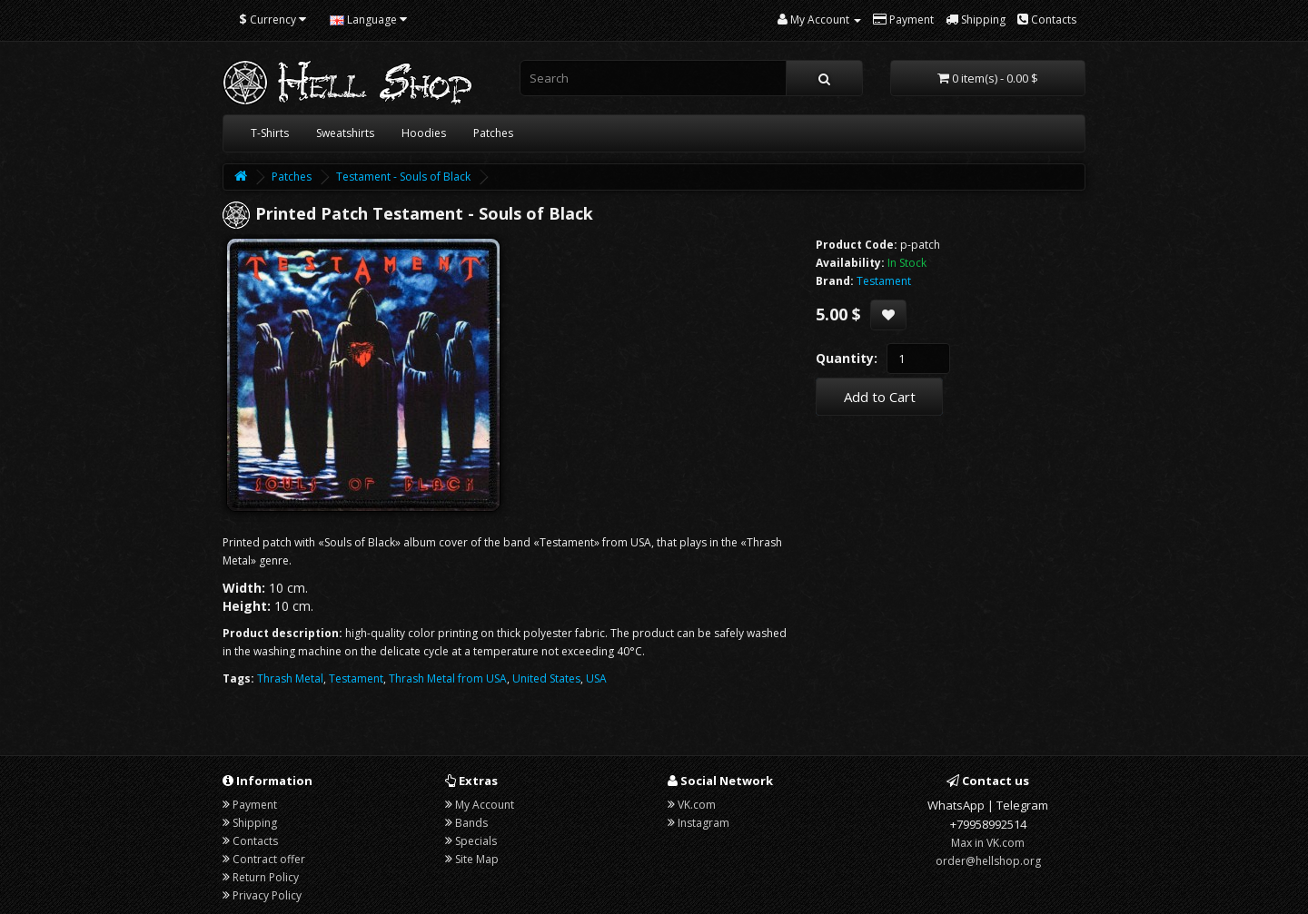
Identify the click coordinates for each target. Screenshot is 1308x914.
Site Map (477, 859)
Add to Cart (880, 397)
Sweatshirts (345, 133)
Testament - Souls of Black (403, 176)
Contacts (255, 841)
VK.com (697, 804)
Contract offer (269, 859)
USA (596, 678)
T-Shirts (270, 133)
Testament (356, 678)
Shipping (255, 822)
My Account (484, 804)
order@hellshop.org (988, 861)
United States (546, 678)
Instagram (703, 822)
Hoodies (423, 133)
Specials (476, 841)
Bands (471, 822)
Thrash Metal (290, 678)
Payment (255, 804)
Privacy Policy (267, 895)
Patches (493, 133)
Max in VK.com (988, 842)
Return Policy (266, 877)
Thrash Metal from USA (448, 678)
